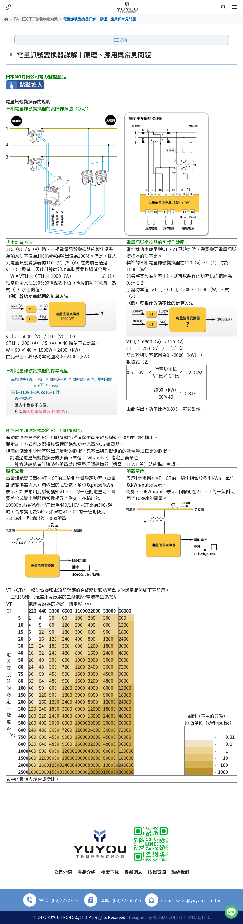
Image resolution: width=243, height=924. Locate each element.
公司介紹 (63, 872)
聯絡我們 (180, 872)
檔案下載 (110, 872)
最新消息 (133, 872)
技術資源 (157, 872)
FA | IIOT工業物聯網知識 (36, 19)
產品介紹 (86, 872)
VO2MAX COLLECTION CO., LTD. (181, 917)
